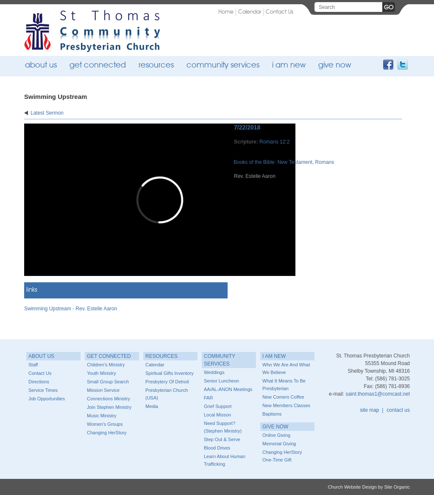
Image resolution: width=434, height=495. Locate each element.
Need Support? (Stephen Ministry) (223, 427)
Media (151, 406)
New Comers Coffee (283, 396)
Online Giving (276, 435)
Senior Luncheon (221, 380)
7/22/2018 (247, 127)
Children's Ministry (106, 364)
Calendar (249, 12)
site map (369, 410)
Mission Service (103, 390)
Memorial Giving (279, 443)
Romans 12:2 (274, 142)
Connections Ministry (108, 398)
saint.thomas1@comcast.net (377, 394)
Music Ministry (102, 415)
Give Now (334, 66)
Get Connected (98, 66)
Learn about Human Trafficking (224, 460)
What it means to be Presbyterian (284, 384)
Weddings (214, 372)
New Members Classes (286, 405)
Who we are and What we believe (286, 368)
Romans (324, 162)
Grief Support (217, 406)
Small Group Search (108, 381)
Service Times (43, 390)
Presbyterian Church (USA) (166, 394)
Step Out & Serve (222, 439)
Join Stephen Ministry (109, 407)
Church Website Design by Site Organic (369, 486)
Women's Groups (104, 424)
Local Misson (217, 414)
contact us (398, 410)
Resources (156, 66)
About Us (41, 66)
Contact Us (279, 12)
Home (226, 12)
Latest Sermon (47, 113)
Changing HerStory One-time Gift (282, 456)
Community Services (222, 66)
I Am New (289, 66)
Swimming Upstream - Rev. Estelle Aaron (70, 309)
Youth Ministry (101, 373)
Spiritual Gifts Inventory (169, 373)
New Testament (294, 162)
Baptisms (271, 413)
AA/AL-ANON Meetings (228, 389)
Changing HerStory (107, 432)
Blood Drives (217, 447)
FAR (208, 397)
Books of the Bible (254, 162)
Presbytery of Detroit (167, 381)
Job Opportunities (46, 398)
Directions (38, 381)
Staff (33, 364)
